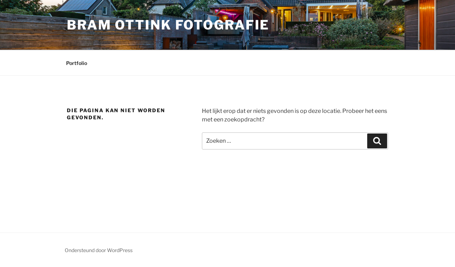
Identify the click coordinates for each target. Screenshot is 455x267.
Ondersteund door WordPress (99, 250)
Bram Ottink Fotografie (168, 25)
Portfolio (76, 63)
